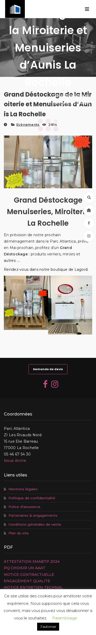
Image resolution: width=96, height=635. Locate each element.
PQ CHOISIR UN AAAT (24, 568)
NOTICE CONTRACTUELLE (29, 574)
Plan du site (18, 533)
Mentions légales (23, 489)
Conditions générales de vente (34, 524)
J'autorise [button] (48, 626)
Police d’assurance (24, 507)
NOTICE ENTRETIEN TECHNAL (33, 587)
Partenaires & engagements (32, 515)
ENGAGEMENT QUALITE (27, 581)
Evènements (28, 124)
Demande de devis (48, 369)
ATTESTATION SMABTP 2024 (32, 561)
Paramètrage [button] (64, 618)
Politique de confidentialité (31, 498)
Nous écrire (15, 460)
